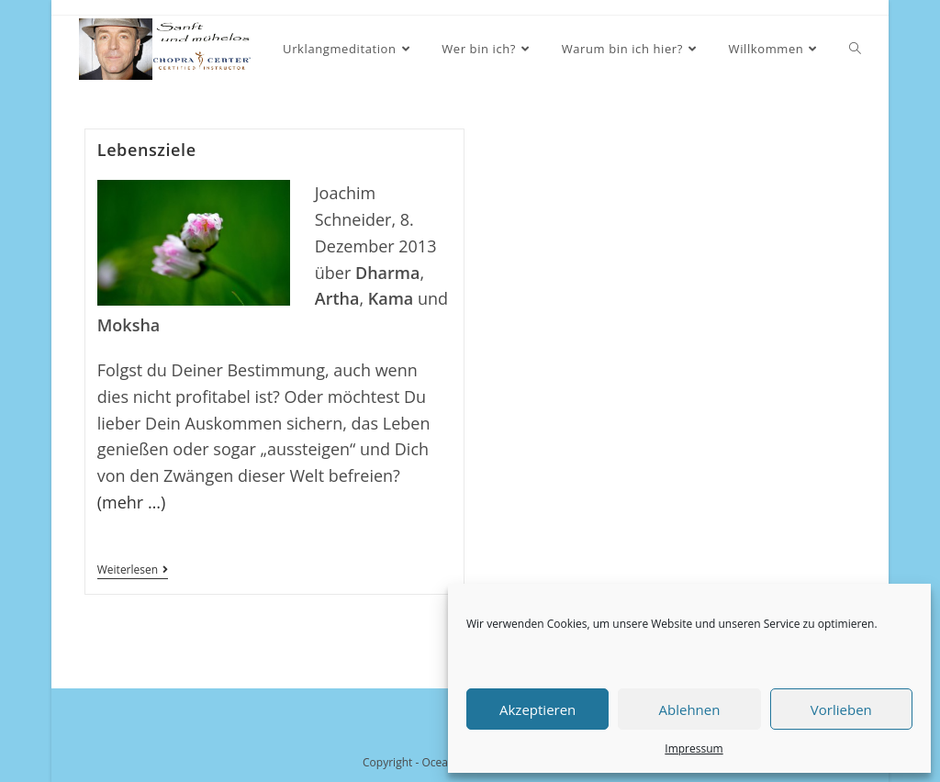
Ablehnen (690, 709)
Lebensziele (146, 150)
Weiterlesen (132, 571)
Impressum (693, 748)
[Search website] (855, 49)
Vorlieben (841, 709)
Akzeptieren (537, 709)
